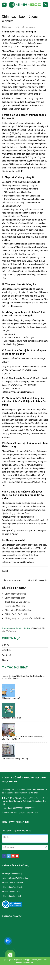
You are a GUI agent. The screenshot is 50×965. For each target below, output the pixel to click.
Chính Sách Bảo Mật (12, 892)
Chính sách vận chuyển (11, 698)
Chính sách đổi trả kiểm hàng (37, 580)
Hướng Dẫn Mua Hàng (15, 606)
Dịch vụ (5, 645)
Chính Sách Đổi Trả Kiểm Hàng (16, 878)
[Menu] (4, 5)
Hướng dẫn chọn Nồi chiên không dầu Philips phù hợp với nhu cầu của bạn (24, 677)
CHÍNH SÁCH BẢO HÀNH (11, 580)
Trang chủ (6, 628)
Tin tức (27, 628)
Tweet (5, 571)
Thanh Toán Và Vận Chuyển (17, 602)
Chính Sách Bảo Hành (12, 896)
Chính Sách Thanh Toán (13, 883)
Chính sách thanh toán (11, 718)
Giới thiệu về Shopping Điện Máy (15, 759)
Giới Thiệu (6, 650)
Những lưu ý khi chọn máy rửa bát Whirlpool (25, 618)
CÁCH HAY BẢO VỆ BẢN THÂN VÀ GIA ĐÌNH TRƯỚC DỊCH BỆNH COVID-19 (23, 738)
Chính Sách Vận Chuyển (13, 887)
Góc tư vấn (17, 628)
